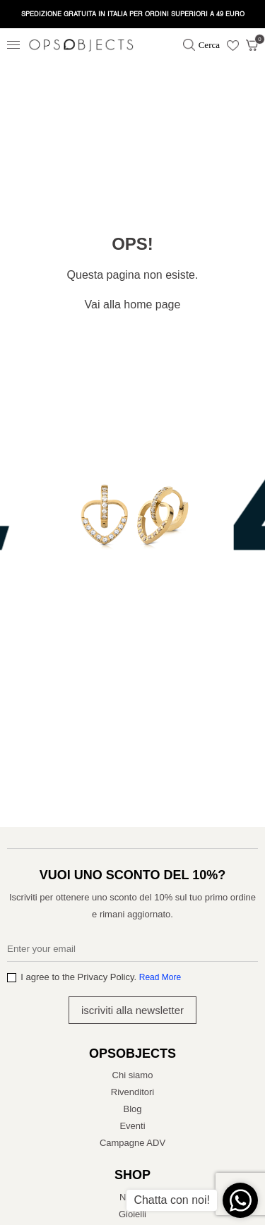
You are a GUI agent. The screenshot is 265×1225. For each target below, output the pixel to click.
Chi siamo (132, 1075)
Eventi (132, 1126)
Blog (132, 1109)
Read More (160, 977)
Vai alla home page (133, 304)
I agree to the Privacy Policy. (100, 977)
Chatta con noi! (172, 1200)
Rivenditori (132, 1092)
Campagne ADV (132, 1143)
